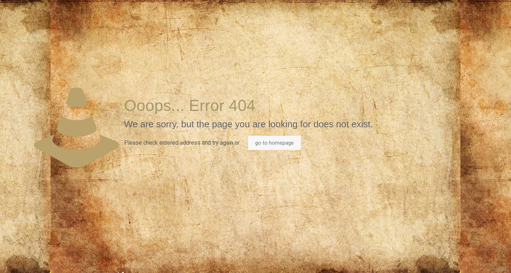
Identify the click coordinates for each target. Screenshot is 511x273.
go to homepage (274, 143)
